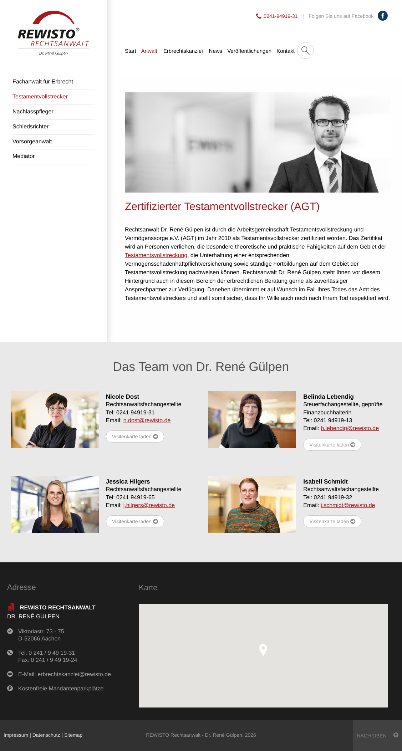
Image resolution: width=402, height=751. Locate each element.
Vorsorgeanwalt (32, 142)
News (216, 51)
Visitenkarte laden (135, 437)
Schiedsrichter (30, 127)
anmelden (113, 734)
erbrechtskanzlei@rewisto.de (74, 674)
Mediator (23, 156)
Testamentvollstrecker (40, 97)
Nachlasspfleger (33, 112)
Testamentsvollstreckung (156, 255)
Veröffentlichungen (249, 51)
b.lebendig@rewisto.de (350, 428)
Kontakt (285, 51)
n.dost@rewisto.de (147, 421)
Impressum (16, 735)
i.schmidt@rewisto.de (348, 505)
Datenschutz (46, 735)
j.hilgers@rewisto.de (149, 505)
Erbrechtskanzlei (183, 51)
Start (130, 51)
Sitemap (73, 735)
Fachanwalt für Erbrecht (42, 82)
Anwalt (149, 51)
